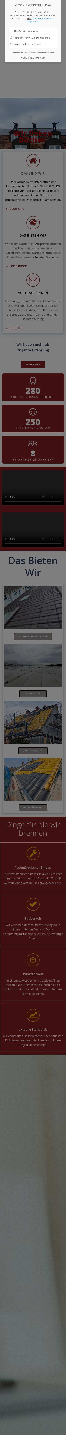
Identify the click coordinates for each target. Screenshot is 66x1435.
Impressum (33, 22)
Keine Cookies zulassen (25, 44)
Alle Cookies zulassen (24, 31)
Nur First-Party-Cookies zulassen (30, 37)
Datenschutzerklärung (43, 18)
